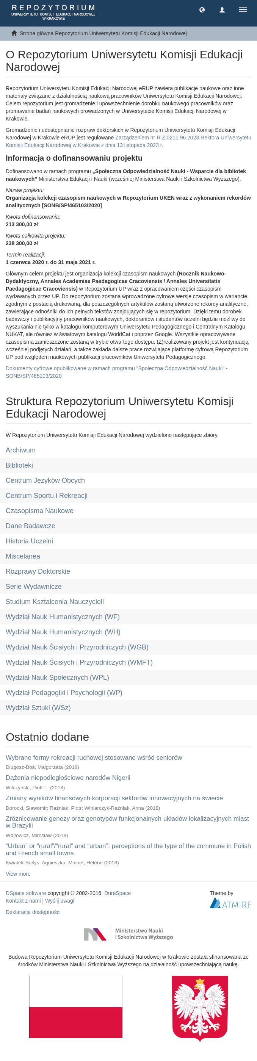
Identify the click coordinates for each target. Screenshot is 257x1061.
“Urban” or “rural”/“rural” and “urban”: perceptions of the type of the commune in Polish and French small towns (128, 849)
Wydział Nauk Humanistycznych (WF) (63, 617)
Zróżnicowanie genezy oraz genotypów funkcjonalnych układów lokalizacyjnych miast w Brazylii (127, 822)
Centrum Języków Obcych (45, 480)
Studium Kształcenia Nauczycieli (55, 602)
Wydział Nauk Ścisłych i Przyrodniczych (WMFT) (79, 662)
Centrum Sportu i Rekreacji (47, 495)
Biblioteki (19, 465)
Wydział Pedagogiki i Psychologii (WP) (64, 692)
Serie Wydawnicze (34, 586)
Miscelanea (23, 556)
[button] (202, 9)
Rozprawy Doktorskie (38, 571)
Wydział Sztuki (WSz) (38, 708)
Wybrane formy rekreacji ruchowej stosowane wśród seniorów (94, 757)
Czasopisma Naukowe (40, 511)
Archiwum (21, 450)
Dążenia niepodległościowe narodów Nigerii (68, 777)
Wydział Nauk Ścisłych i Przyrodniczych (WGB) (77, 647)
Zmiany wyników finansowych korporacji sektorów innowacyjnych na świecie (114, 798)
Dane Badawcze (30, 526)
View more (18, 874)
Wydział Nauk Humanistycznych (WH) (63, 632)
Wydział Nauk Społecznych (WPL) (57, 677)
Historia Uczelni (29, 541)
